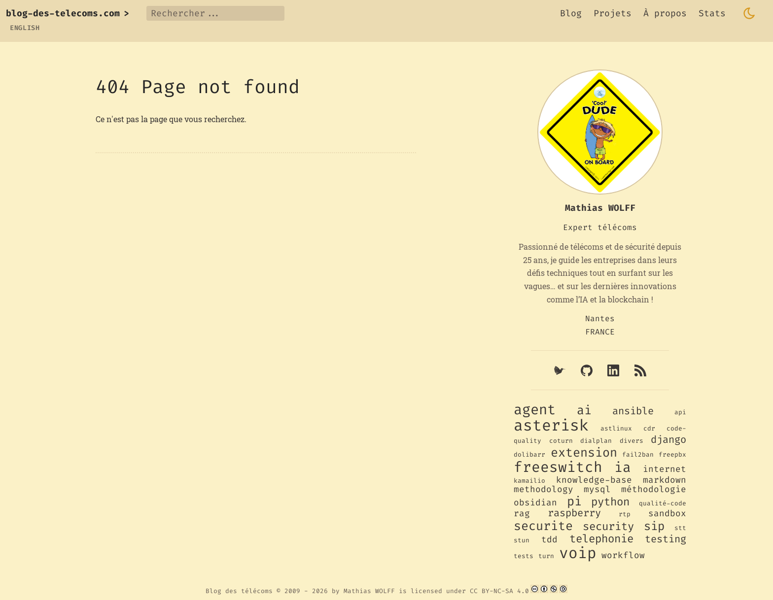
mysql (597, 489)
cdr (649, 428)
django (668, 439)
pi (574, 501)
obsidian (535, 502)
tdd (549, 539)
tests (523, 556)
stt (680, 528)
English (25, 28)
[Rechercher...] (215, 13)
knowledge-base (594, 480)
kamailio (529, 480)
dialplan (596, 440)
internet (664, 469)
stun (521, 540)
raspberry (574, 513)
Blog (571, 13)
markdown (664, 480)
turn (546, 556)
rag (522, 513)
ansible (633, 411)
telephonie (601, 539)
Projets (613, 13)
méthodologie (653, 489)
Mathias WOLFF (369, 591)
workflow (623, 555)
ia (622, 467)
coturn (561, 440)
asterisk (551, 425)
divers (631, 440)
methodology (543, 489)
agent (535, 409)
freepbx (672, 454)
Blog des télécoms (239, 591)
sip (654, 526)
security (608, 526)
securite (543, 526)
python (610, 502)
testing (665, 539)
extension (584, 452)
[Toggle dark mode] (749, 13)
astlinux (616, 428)
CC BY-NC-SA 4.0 (499, 591)
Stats (712, 13)
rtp (625, 514)
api (680, 412)
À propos (665, 13)
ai (584, 410)
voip (578, 553)
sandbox (667, 513)
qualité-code (662, 503)
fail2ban (638, 454)
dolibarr (529, 454)
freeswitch (558, 467)
